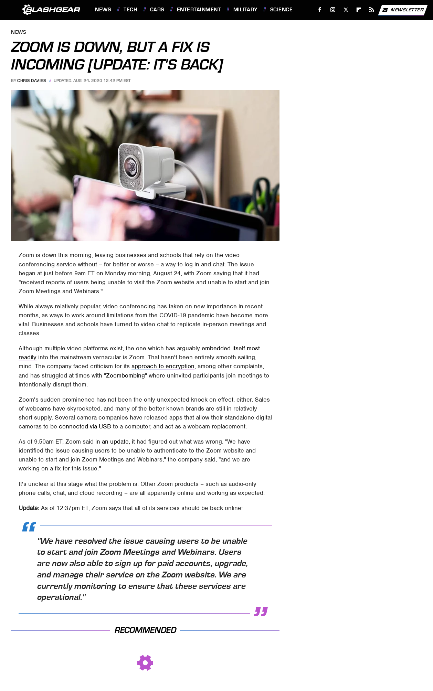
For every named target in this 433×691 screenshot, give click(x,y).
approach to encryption (162, 366)
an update (115, 441)
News (103, 10)
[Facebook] (320, 9)
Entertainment (199, 10)
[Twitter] (346, 9)
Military (245, 10)
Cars (157, 10)
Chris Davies (31, 80)
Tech (130, 10)
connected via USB (85, 426)
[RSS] (372, 9)
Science (281, 10)
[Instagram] (333, 9)
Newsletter (402, 10)
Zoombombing (125, 375)
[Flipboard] (359, 9)
